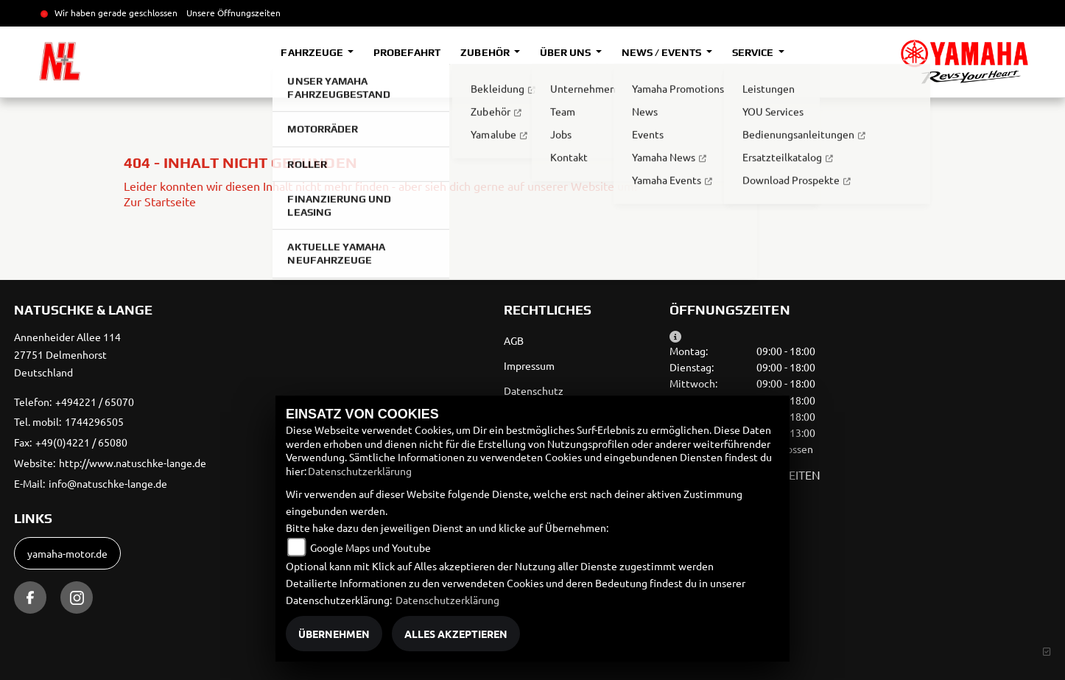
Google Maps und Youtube (370, 547)
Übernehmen (334, 633)
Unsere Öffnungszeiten (233, 12)
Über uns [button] (566, 52)
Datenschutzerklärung (360, 470)
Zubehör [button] (485, 52)
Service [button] (754, 52)
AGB (514, 340)
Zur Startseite (160, 201)
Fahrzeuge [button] (313, 52)
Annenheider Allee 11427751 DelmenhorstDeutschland (67, 354)
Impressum (529, 365)
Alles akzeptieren (455, 633)
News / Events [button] (662, 52)
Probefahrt (406, 52)
